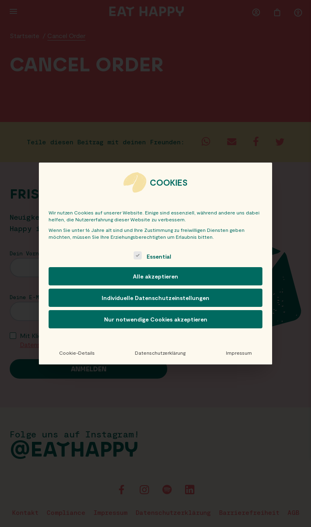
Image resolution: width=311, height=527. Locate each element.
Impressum (239, 353)
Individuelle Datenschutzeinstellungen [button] (155, 297)
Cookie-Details (77, 353)
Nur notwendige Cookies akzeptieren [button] (155, 319)
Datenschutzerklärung (160, 353)
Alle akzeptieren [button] (155, 276)
